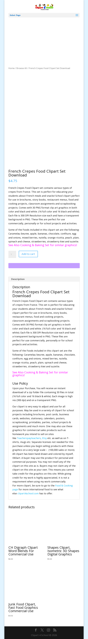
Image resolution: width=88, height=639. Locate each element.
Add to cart (28, 254)
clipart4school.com (28, 493)
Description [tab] (18, 279)
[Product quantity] (12, 254)
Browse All (21, 68)
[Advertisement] (44, 37)
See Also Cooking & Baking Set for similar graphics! (42, 245)
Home (11, 68)
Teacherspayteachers (29, 438)
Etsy (44, 438)
